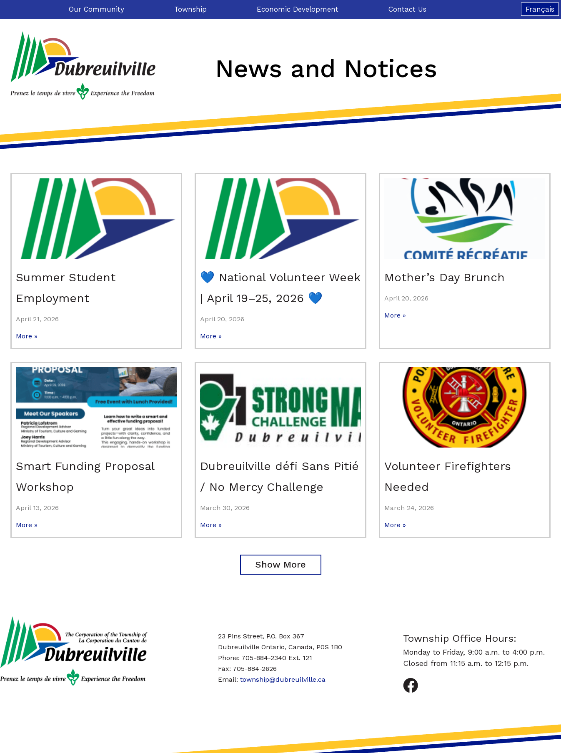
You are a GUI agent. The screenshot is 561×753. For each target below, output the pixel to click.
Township (192, 9)
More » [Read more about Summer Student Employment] (27, 336)
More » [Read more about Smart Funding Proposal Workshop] (27, 525)
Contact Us (407, 9)
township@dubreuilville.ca (283, 679)
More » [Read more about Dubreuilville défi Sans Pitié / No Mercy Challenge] (211, 525)
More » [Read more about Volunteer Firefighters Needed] (395, 525)
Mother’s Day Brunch (444, 277)
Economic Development (300, 9)
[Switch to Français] (539, 9)
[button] (280, 565)
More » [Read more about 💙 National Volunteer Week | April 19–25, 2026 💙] (211, 336)
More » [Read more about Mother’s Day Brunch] (395, 315)
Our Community (98, 9)
